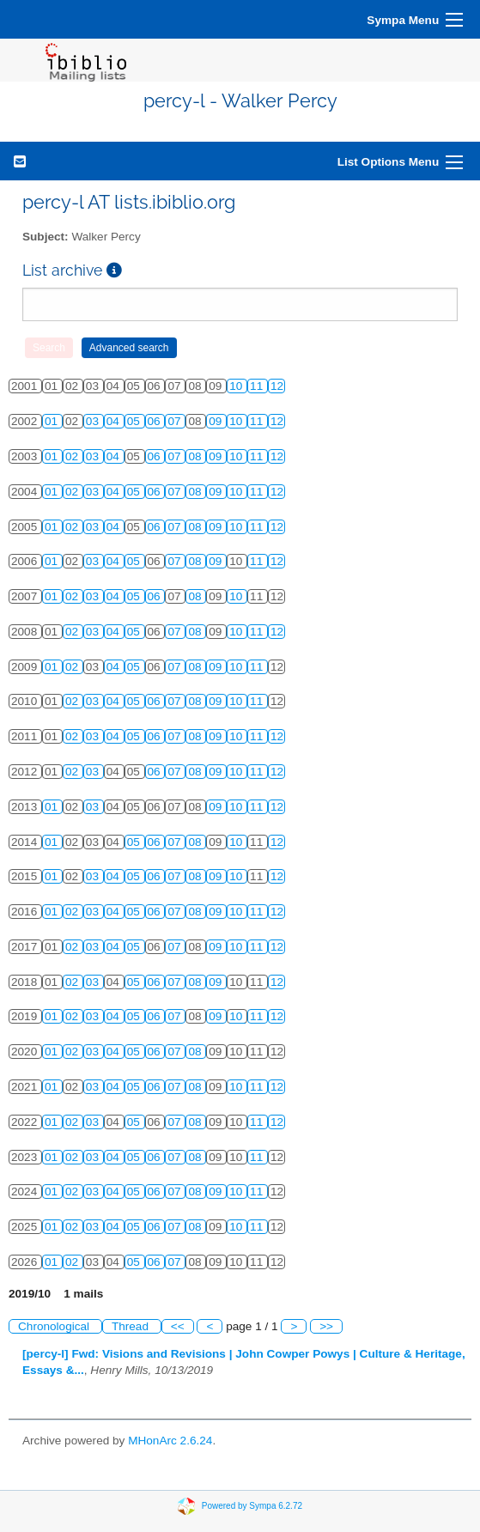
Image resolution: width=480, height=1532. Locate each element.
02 (73, 456)
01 (53, 421)
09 (217, 421)
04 (114, 421)
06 (156, 421)
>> (326, 1326)
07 (175, 421)
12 (276, 386)
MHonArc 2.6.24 (170, 1440)
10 (237, 386)
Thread (132, 1326)
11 (258, 386)
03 (94, 421)
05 (135, 421)
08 (196, 456)
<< (178, 1326)
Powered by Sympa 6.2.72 (252, 1505)
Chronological (55, 1326)
